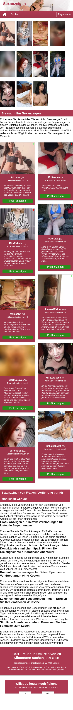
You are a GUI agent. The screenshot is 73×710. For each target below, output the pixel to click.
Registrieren (64, 14)
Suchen (15, 14)
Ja (25, 693)
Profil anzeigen (17, 200)
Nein (48, 693)
